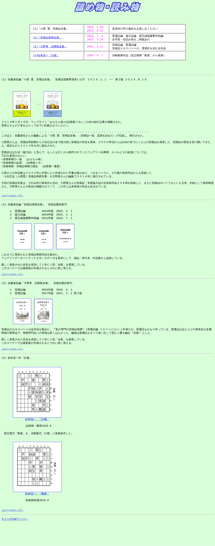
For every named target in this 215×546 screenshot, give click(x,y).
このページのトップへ (12, 205)
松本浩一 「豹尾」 (37, 514)
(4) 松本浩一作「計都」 (16, 376)
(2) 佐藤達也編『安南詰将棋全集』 (23, 215)
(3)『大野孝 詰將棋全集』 (50, 46)
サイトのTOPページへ (14, 541)
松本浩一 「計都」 (37, 438)
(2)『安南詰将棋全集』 (47, 37)
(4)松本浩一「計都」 (46, 55)
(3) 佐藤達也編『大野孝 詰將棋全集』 (26, 298)
